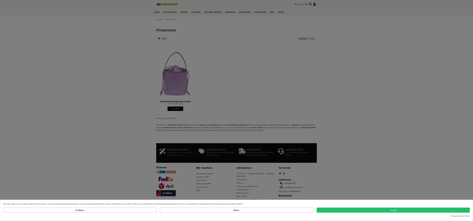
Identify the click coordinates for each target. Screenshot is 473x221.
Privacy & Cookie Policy (460, 216)
